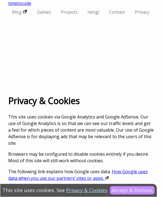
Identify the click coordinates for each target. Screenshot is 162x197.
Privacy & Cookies (86, 190)
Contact (117, 12)
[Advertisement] (81, 56)
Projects (69, 12)
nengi (93, 12)
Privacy (142, 12)
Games (44, 12)
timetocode (19, 3)
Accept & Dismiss (132, 190)
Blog (19, 12)
